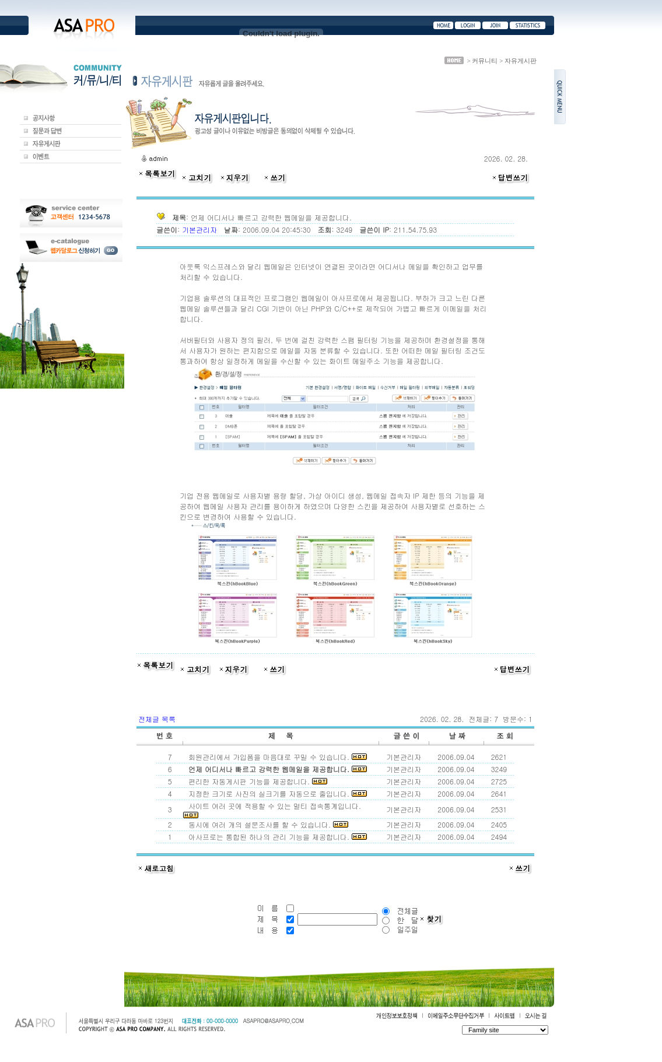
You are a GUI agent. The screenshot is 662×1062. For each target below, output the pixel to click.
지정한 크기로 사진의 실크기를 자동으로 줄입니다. (275, 793)
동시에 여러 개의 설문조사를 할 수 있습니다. (266, 824)
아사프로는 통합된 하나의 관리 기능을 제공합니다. (275, 837)
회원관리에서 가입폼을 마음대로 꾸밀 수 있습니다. (275, 757)
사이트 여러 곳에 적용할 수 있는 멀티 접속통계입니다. (273, 809)
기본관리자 (200, 229)
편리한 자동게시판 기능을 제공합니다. (255, 781)
